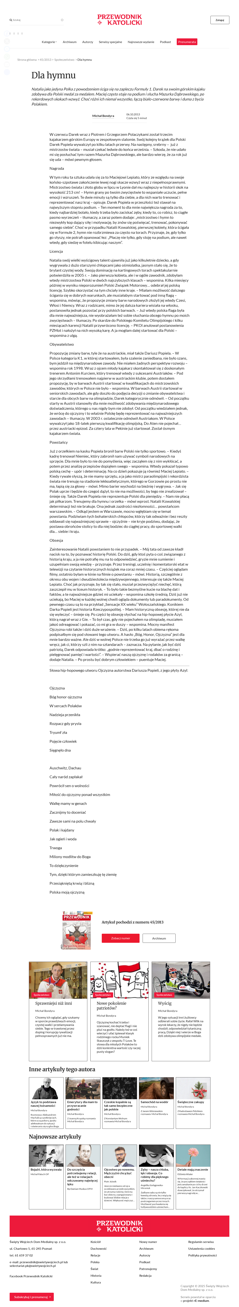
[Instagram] (22, 33)
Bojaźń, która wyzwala (46, 1169)
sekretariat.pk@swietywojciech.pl (33, 1265)
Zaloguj (220, 20)
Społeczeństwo (64, 59)
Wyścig (165, 1003)
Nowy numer (148, 1242)
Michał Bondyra (103, 115)
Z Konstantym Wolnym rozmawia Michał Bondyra (117, 1120)
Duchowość (99, 1248)
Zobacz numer (120, 938)
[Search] (11, 20)
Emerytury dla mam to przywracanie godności (82, 1105)
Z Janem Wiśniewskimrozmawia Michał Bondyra (154, 1112)
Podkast (165, 42)
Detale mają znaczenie (193, 1169)
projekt (196, 1300)
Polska (95, 1262)
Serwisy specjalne (110, 42)
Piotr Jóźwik (110, 1181)
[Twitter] (18, 33)
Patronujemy (148, 1269)
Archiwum (159, 938)
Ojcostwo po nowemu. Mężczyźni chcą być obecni (119, 1173)
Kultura (96, 1282)
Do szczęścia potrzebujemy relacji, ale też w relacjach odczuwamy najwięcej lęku (82, 1177)
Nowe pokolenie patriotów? (111, 1005)
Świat (94, 1269)
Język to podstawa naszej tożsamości (43, 1103)
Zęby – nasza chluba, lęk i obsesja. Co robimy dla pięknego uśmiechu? (155, 1175)
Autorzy (87, 42)
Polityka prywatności (202, 1255)
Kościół (96, 1242)
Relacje (95, 1255)
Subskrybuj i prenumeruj (31, 1297)
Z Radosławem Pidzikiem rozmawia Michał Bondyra (191, 1112)
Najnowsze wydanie (141, 42)
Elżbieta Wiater (185, 1174)
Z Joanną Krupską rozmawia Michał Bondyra (81, 1120)
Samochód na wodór (154, 1102)
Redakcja (145, 1275)
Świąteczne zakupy (191, 1102)
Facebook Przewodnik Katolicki (31, 1276)
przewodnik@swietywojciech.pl (41, 1262)
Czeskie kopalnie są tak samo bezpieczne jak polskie (118, 1105)
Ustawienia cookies (201, 1248)
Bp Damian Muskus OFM (80, 1188)
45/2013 (157, 922)
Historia (96, 1275)
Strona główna (27, 59)
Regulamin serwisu (201, 1242)
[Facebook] (14, 33)
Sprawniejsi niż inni (53, 1003)
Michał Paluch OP (40, 1174)
